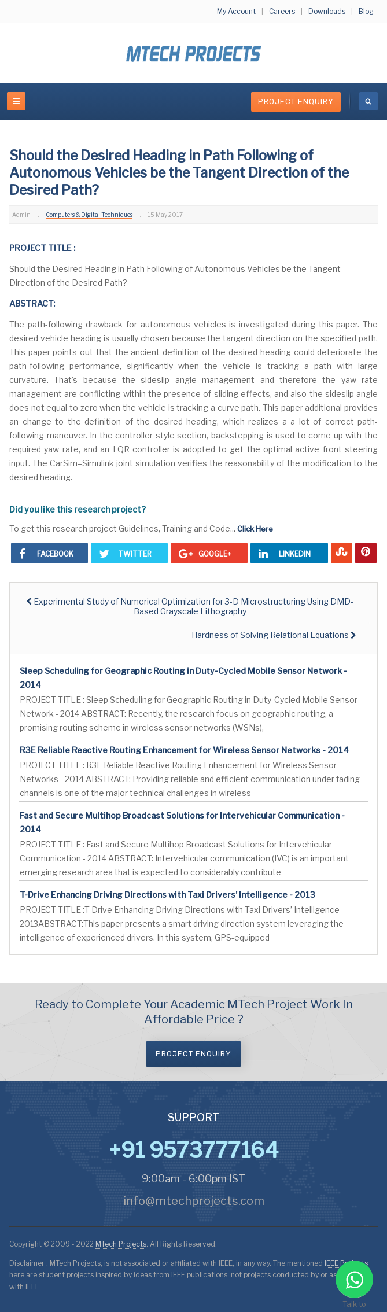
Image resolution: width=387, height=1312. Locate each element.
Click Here (255, 528)
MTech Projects (120, 1244)
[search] (368, 101)
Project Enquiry (296, 101)
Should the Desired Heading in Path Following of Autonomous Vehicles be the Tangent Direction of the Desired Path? (179, 173)
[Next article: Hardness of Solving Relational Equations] (274, 635)
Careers (282, 11)
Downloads (326, 11)
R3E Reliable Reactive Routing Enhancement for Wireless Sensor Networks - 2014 (184, 750)
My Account (236, 11)
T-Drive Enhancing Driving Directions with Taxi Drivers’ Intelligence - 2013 (167, 895)
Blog (366, 11)
